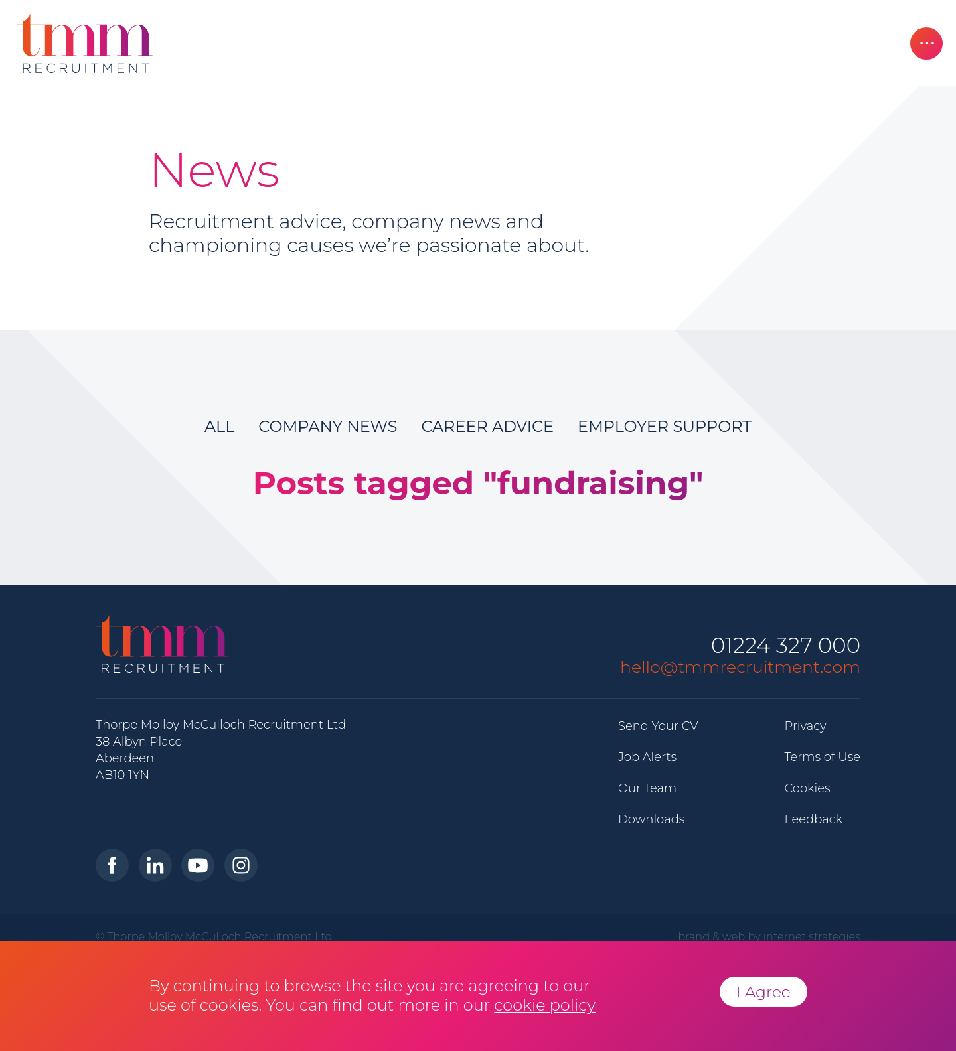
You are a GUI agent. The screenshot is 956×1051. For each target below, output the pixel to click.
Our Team (647, 788)
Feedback (813, 819)
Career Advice (487, 426)
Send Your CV (658, 726)
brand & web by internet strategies (769, 936)
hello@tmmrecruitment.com (740, 667)
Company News (327, 426)
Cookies (807, 788)
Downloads (651, 819)
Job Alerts (647, 757)
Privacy (805, 726)
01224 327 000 (785, 646)
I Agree (763, 991)
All (219, 426)
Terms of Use (822, 757)
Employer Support (665, 426)
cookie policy (545, 1005)
